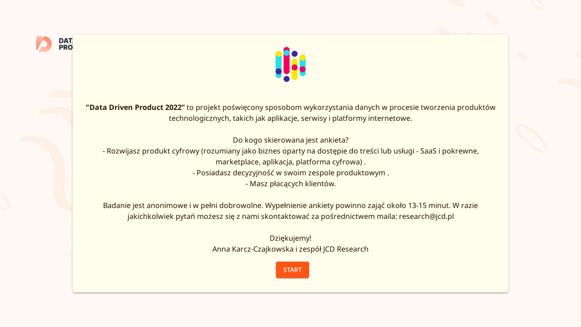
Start (292, 269)
